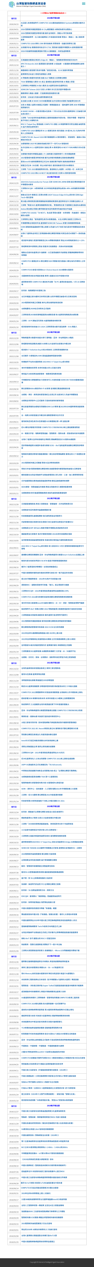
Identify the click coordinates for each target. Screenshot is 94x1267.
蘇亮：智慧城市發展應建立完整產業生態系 (38, 866)
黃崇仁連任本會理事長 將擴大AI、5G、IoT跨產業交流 (42, 967)
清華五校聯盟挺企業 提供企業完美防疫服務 (38, 746)
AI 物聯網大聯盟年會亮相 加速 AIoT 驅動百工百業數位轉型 (44, 78)
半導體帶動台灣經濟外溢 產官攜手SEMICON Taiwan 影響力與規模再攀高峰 (50, 223)
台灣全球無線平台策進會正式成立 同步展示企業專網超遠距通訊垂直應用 (49, 932)
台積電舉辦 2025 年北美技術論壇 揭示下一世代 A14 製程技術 (45, 143)
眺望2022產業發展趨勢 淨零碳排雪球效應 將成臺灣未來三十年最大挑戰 (49, 686)
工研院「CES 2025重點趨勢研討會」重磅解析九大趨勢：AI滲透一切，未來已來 (52, 169)
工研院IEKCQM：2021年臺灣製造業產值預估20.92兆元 (42, 752)
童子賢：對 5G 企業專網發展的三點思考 (37, 878)
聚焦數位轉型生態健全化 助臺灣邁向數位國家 (39, 734)
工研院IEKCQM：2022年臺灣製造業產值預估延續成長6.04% (45, 590)
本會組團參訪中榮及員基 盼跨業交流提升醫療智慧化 (41, 1021)
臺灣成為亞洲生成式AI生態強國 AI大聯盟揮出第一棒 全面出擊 (45, 421)
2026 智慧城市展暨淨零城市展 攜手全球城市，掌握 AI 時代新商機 (46, 33)
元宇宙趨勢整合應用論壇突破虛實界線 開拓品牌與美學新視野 (45, 480)
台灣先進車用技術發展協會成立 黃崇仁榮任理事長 (40, 668)
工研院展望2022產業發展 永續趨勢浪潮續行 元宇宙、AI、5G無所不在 (48, 651)
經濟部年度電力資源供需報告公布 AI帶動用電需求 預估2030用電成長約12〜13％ (52, 240)
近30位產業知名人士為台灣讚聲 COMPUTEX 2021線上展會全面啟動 (48, 758)
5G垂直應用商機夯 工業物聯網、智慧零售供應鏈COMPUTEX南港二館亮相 (50, 997)
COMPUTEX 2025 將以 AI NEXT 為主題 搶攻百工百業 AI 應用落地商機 (48, 173)
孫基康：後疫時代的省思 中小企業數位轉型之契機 (40, 884)
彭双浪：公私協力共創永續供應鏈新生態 (36, 97)
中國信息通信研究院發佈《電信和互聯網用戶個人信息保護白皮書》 (47, 1123)
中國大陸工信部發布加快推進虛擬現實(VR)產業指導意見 (43, 1111)
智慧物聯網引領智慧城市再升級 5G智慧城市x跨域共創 (42, 782)
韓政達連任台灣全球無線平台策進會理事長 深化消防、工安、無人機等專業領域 (52, 474)
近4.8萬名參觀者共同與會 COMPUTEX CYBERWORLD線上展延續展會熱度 (50, 427)
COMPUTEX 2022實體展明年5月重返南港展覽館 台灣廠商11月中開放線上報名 (52, 692)
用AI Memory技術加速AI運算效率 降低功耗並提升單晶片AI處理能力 (48, 973)
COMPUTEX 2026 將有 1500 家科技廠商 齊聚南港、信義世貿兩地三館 (48, 43)
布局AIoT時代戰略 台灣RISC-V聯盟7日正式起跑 (40, 1082)
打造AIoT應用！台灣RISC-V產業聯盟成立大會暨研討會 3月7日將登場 (48, 1088)
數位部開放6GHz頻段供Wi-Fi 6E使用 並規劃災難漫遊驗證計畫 (45, 388)
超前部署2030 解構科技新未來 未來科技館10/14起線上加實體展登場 (48, 698)
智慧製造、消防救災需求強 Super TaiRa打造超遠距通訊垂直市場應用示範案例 (52, 985)
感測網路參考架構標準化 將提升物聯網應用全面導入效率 (43, 991)
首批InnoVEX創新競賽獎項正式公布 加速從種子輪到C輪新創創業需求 (48, 161)
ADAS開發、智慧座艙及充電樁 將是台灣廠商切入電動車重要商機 (46, 486)
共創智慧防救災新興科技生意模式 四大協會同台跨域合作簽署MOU (47, 522)
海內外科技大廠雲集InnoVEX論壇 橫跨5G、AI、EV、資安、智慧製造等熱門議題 (52, 603)
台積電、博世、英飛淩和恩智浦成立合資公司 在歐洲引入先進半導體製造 (49, 394)
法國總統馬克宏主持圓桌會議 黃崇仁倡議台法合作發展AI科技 (45, 275)
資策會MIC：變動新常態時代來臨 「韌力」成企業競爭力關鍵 (45, 584)
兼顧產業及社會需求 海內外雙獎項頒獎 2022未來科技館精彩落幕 (46, 534)
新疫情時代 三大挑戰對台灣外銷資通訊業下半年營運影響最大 (45, 704)
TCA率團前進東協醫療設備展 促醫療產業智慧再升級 (41, 1027)
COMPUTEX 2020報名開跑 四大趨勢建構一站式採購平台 (43, 1003)
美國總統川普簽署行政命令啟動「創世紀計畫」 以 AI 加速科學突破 (47, 70)
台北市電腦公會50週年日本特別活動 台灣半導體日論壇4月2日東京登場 (49, 296)
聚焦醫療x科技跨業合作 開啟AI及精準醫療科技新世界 (42, 1064)
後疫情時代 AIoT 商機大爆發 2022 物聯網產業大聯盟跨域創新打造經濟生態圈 (51, 609)
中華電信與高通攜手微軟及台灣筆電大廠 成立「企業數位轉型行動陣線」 (49, 770)
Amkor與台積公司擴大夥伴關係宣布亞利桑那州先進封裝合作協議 (46, 209)
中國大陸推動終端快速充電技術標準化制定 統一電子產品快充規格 (47, 572)
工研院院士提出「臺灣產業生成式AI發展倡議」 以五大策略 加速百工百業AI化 (51, 219)
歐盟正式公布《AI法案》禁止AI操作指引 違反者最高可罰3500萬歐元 (47, 165)
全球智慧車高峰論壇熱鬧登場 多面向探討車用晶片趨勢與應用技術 (47, 540)
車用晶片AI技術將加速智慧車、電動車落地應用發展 (41, 373)
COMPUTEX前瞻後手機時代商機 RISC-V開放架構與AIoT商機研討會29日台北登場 (53, 1058)
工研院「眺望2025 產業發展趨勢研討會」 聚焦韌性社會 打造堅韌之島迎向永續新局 (53, 205)
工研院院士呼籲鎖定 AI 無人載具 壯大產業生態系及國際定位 (44, 85)
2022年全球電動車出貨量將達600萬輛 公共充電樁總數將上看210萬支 (48, 639)
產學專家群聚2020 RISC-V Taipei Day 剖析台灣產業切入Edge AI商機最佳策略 (52, 842)
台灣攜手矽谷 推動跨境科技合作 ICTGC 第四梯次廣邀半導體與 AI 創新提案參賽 (52, 47)
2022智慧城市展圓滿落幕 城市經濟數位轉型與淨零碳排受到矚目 (46, 621)
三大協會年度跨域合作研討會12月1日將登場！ (39, 829)
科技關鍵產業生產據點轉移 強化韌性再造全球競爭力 (41, 515)
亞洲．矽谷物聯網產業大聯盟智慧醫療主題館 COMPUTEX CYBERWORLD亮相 (51, 710)
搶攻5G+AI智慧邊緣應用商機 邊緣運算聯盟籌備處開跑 (42, 872)
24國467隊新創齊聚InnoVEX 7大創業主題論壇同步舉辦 (43, 1051)
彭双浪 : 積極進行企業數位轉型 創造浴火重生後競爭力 (42, 811)
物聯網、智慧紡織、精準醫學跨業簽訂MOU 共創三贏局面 (43, 1117)
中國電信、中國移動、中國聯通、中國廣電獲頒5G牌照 (42, 1045)
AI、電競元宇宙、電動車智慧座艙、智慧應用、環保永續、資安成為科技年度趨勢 (52, 433)
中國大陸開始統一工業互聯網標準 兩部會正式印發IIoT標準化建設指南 (48, 1076)
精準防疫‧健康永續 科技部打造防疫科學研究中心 (40, 716)
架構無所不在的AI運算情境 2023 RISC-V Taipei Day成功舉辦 (45, 361)
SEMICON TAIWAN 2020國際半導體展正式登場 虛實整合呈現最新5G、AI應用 (51, 848)
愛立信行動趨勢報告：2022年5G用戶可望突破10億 (41, 578)
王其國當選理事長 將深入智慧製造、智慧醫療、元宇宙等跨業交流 (47, 503)
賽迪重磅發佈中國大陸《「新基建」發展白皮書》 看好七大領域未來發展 (49, 914)
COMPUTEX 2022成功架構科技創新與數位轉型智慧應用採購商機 (46, 597)
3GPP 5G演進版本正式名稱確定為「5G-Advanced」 (42, 764)
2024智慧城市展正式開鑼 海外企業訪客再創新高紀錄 (42, 302)
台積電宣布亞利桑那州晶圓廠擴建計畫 (36, 509)
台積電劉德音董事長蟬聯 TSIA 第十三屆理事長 (39, 776)
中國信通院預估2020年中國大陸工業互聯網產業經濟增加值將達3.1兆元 (49, 920)
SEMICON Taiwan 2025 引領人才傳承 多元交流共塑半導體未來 (46, 89)
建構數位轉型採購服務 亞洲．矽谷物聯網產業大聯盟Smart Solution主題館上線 (52, 554)
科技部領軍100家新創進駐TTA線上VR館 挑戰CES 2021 (42, 800)
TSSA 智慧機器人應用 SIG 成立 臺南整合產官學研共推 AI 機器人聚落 (47, 81)
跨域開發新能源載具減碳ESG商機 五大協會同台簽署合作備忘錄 (46, 343)
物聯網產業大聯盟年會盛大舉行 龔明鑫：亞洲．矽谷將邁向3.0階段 (47, 337)
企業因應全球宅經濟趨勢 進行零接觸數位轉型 (39, 860)
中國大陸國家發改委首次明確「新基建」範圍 (38, 908)
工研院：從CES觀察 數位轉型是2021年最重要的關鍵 (42, 794)
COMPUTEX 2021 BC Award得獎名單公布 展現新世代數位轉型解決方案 (49, 728)
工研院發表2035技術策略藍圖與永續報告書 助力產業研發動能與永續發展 (49, 314)
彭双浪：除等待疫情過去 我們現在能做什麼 (38, 902)
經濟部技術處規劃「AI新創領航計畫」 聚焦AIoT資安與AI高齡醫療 (47, 1100)
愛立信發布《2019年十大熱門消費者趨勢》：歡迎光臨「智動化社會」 (48, 1094)
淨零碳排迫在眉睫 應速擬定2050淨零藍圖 (37, 680)
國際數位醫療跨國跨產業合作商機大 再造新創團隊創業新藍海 (45, 961)
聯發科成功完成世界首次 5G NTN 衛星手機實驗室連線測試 (44, 560)
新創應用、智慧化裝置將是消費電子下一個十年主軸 (41, 944)
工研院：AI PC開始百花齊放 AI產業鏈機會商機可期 (41, 320)
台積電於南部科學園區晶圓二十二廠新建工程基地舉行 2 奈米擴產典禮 (48, 153)
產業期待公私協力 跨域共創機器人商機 (36, 74)
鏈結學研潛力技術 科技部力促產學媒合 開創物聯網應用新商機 (45, 1015)
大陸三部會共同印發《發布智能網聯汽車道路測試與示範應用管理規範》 (49, 722)
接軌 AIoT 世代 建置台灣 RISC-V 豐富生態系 (38, 938)
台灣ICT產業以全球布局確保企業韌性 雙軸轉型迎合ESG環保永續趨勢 (48, 439)
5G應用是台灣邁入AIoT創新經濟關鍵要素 (37, 1129)
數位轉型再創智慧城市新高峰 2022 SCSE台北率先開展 (42, 627)
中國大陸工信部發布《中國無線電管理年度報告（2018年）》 (44, 1070)
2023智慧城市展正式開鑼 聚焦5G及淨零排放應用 (40, 462)
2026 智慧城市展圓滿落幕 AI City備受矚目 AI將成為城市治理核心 (46, 29)
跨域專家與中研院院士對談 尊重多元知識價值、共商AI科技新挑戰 (47, 246)
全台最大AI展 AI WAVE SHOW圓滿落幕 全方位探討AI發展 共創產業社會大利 (50, 101)
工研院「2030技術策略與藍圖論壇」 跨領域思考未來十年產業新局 (47, 823)
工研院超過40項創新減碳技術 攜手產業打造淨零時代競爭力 (44, 615)
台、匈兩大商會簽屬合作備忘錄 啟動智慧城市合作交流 (42, 415)
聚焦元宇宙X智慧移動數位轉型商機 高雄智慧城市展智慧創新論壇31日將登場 (51, 468)
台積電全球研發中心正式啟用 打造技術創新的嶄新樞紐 (42, 400)
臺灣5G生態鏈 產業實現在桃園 (33, 674)
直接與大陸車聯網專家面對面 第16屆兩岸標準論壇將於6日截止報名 (47, 1009)
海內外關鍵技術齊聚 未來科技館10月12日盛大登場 (41, 367)
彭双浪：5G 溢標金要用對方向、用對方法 (37, 890)
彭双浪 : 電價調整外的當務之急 (33, 290)
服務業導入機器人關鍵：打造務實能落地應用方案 (40, 93)
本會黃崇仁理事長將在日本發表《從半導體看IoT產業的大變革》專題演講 (50, 979)
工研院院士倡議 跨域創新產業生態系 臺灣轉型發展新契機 (43, 836)
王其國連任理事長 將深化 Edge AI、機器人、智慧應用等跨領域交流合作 (49, 60)
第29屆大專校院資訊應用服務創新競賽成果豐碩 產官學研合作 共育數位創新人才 (52, 201)
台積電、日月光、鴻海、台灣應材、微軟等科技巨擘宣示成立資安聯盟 (48, 657)
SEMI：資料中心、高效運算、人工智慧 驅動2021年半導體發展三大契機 (49, 788)
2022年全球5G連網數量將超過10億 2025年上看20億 (41, 633)
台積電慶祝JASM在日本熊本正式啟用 (36, 308)
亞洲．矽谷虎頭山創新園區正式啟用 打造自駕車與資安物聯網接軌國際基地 (50, 1039)
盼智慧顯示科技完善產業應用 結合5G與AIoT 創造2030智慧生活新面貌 (48, 1033)
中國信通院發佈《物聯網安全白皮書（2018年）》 (40, 1135)
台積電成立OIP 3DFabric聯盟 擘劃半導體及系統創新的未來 (44, 528)
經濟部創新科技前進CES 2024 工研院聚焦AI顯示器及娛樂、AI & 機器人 (49, 326)
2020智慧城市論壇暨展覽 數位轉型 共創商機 (38, 854)
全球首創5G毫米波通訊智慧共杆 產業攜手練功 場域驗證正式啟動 (46, 645)
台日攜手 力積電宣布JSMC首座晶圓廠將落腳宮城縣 (41, 355)
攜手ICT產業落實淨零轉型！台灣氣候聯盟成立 (39, 566)
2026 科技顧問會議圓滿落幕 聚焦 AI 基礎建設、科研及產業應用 (45, 51)
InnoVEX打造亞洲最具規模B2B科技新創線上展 (39, 740)
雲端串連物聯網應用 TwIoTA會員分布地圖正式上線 (41, 926)
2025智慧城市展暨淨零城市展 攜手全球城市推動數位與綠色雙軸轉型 (47, 157)
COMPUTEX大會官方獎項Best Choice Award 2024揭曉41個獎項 (47, 269)
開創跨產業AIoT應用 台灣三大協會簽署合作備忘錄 (41, 817)
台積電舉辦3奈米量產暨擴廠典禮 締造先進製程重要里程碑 (44, 492)
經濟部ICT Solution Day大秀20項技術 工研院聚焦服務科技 (44, 349)
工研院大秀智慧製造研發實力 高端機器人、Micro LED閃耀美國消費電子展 (50, 950)
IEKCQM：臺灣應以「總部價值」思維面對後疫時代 (41, 896)
